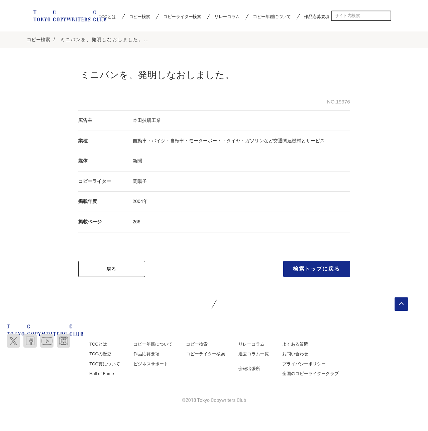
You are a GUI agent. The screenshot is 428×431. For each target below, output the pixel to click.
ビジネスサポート (150, 364)
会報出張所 (249, 369)
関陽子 (140, 182)
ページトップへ (401, 304)
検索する (386, 16)
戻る (111, 269)
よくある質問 (295, 344)
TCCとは (98, 344)
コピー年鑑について (272, 16)
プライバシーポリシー (304, 364)
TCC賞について (104, 364)
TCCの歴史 (100, 354)
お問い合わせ (295, 354)
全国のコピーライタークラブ (310, 374)
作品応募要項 (316, 16)
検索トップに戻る (316, 269)
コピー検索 (139, 16)
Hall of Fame (101, 374)
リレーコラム (227, 16)
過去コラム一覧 (253, 354)
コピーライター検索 (182, 16)
